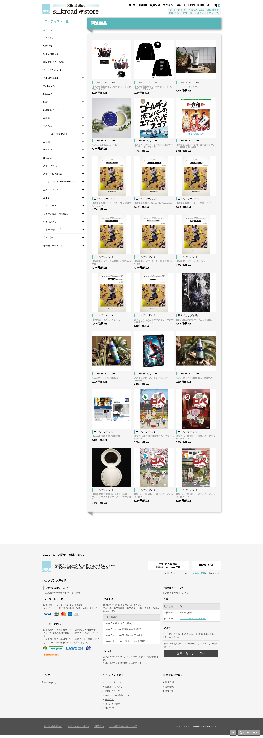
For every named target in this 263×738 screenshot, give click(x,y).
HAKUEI (47, 160)
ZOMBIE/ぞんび (51, 112)
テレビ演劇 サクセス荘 (55, 136)
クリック (213, 13)
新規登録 (169, 685)
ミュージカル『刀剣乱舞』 (56, 216)
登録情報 (169, 689)
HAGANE (47, 152)
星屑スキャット (51, 192)
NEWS (132, 5)
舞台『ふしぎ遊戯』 (53, 176)
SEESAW (47, 96)
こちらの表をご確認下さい (193, 621)
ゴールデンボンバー (53, 72)
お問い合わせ (206, 568)
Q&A (178, 5)
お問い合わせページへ (191, 655)
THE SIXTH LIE (50, 80)
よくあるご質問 (198, 576)
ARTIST (143, 5)
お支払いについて (113, 689)
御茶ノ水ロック (51, 56)
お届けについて (112, 693)
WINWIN (47, 48)
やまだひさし (49, 224)
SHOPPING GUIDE (193, 5)
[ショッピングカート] (217, 5)
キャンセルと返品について (118, 698)
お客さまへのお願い (78, 729)
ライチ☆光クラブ (52, 232)
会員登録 (155, 5)
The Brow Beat (50, 88)
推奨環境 (109, 702)
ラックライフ (49, 240)
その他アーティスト (53, 248)
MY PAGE (109, 710)
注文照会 (169, 693)
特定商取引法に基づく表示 (123, 729)
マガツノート (49, 208)
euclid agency (50, 685)
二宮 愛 (46, 144)
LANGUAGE (248, 732)
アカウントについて (114, 685)
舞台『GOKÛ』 (50, 168)
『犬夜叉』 (48, 40)
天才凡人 (47, 128)
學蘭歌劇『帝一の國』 (54, 64)
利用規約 (99, 729)
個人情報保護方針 (53, 729)
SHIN (45, 104)
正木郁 (46, 200)
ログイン (168, 5)
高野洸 (46, 120)
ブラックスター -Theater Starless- (58, 184)
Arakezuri (47, 33)
